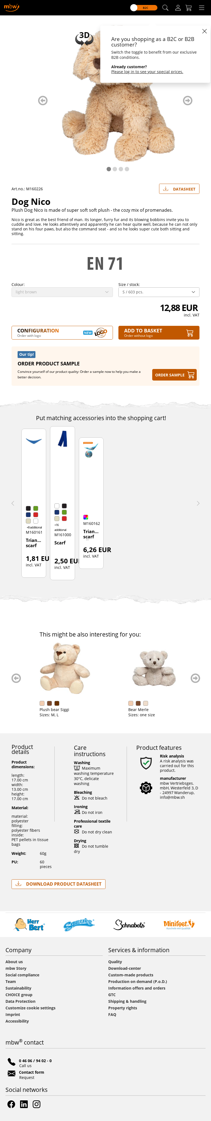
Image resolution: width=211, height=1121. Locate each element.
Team (10, 981)
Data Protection (20, 1001)
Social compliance (22, 974)
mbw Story (15, 968)
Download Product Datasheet (58, 884)
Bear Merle (138, 709)
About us (14, 961)
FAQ (112, 1014)
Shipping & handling (127, 1001)
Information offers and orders (136, 988)
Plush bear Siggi (54, 709)
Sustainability (18, 988)
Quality (115, 961)
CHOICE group (18, 994)
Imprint (12, 1014)
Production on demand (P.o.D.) (137, 981)
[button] (165, 7)
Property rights (122, 1007)
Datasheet (179, 188)
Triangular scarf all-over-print (91, 534)
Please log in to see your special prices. (147, 71)
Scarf (59, 543)
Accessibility (17, 1021)
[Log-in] (178, 8)
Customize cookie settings (30, 1007)
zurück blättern (43, 100)
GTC (112, 994)
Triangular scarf (34, 543)
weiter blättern (188, 100)
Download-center (124, 968)
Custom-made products (131, 974)
